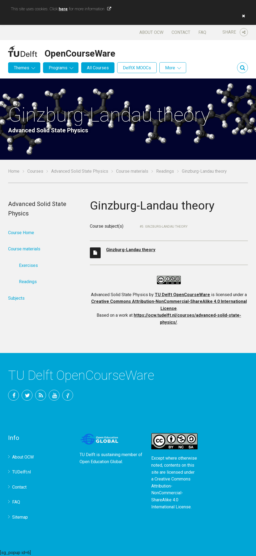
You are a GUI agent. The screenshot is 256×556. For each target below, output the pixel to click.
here (63, 8)
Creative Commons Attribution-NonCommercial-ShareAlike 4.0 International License (171, 492)
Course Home (21, 232)
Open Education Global (101, 461)
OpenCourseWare (80, 52)
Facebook (13, 395)
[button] (242, 15)
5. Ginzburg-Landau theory (165, 226)
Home (13, 171)
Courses (35, 171)
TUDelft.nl (21, 472)
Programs (58, 67)
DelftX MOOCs (137, 67)
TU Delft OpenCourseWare (182, 294)
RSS (40, 395)
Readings (165, 171)
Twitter (27, 395)
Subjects (16, 298)
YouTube (54, 395)
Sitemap (20, 517)
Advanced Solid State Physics (79, 171)
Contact (181, 32)
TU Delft (67, 395)
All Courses (98, 67)
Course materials (132, 171)
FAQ (202, 32)
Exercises (28, 265)
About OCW (151, 32)
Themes (21, 67)
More (170, 67)
